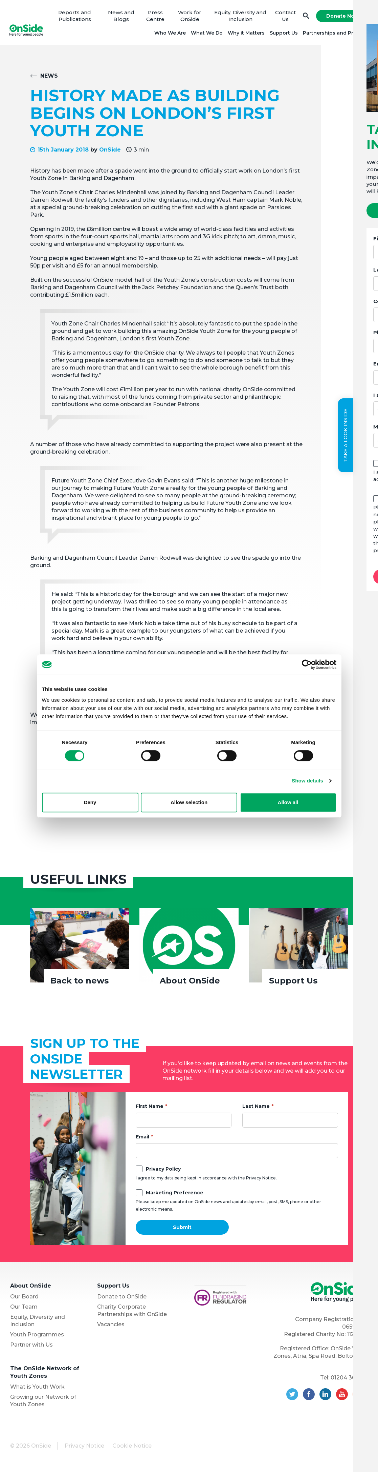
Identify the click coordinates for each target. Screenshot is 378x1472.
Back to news (79, 983)
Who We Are (169, 34)
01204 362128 (349, 1379)
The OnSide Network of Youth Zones (44, 1374)
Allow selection (189, 802)
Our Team (24, 1309)
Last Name (256, 1108)
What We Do (206, 34)
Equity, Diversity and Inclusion (240, 16)
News (49, 78)
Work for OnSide (189, 16)
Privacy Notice (84, 1448)
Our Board (24, 1298)
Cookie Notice (132, 1448)
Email (142, 1139)
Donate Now (341, 17)
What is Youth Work (37, 1389)
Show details (307, 780)
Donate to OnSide (122, 1298)
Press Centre (156, 16)
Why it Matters (245, 34)
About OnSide (190, 983)
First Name (149, 1108)
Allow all (288, 802)
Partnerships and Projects (335, 34)
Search (305, 17)
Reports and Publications (75, 16)
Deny (90, 802)
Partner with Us (31, 1347)
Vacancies (111, 1326)
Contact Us (284, 16)
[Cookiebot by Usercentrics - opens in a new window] (306, 664)
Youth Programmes (37, 1336)
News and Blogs (121, 16)
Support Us (283, 34)
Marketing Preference (174, 1195)
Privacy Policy (163, 1171)
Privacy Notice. (261, 1179)
